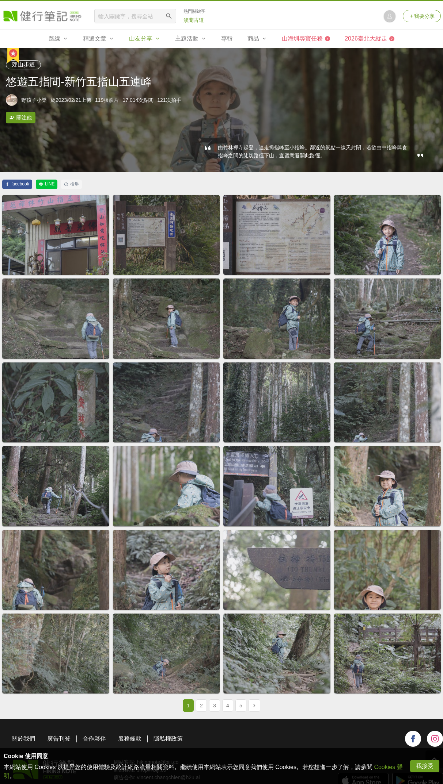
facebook (17, 184)
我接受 (424, 766)
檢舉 (71, 184)
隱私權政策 (168, 738)
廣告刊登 (59, 738)
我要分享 (422, 16)
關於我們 (23, 738)
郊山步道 (23, 64)
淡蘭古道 (193, 20)
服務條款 (129, 738)
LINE (47, 184)
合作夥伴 (94, 738)
